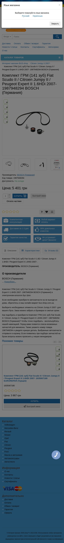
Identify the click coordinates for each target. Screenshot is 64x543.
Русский (25, 16)
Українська (37, 16)
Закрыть (55, 24)
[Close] (59, 4)
